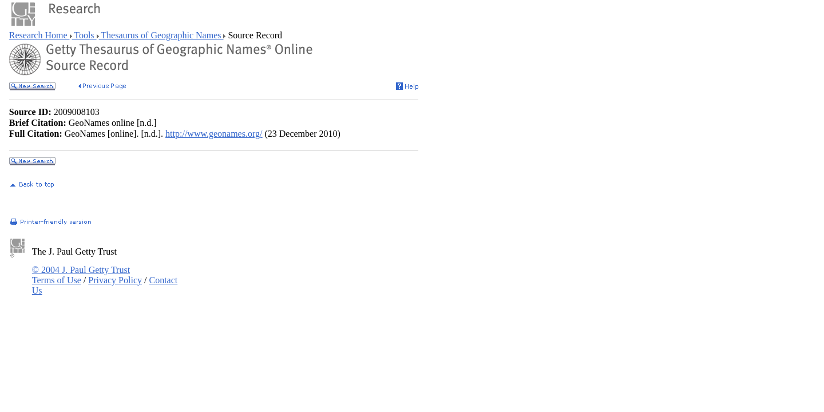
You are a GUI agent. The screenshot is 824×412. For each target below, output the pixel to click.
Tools (84, 35)
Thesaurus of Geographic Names (161, 35)
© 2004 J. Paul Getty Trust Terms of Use (81, 275)
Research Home (39, 35)
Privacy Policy (115, 280)
